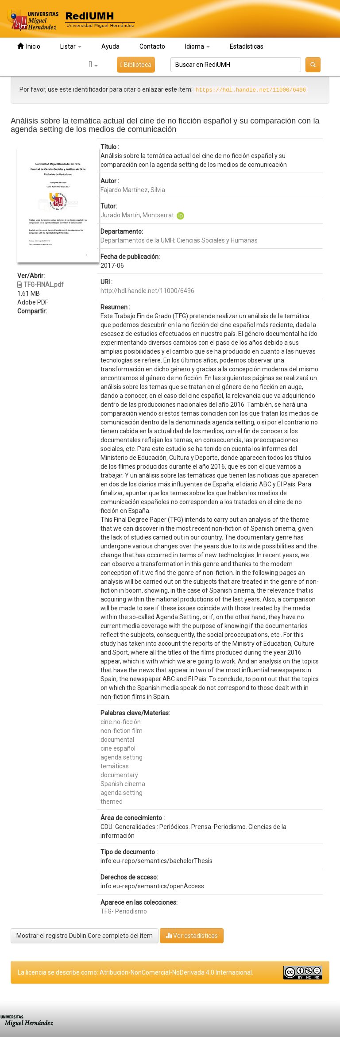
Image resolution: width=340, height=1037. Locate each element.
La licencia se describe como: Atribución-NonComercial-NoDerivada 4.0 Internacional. (135, 972)
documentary (119, 775)
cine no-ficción (120, 721)
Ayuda (110, 46)
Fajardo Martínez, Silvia (132, 189)
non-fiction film (121, 730)
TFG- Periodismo (123, 911)
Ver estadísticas (192, 935)
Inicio (28, 46)
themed (111, 801)
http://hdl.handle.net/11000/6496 (147, 290)
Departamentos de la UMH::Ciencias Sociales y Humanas (179, 240)
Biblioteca (135, 64)
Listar (70, 46)
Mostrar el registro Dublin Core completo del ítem (84, 935)
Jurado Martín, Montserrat (137, 215)
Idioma (197, 46)
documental (117, 739)
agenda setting (121, 757)
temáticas (114, 766)
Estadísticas (246, 46)
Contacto (152, 46)
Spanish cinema (122, 783)
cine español (117, 748)
